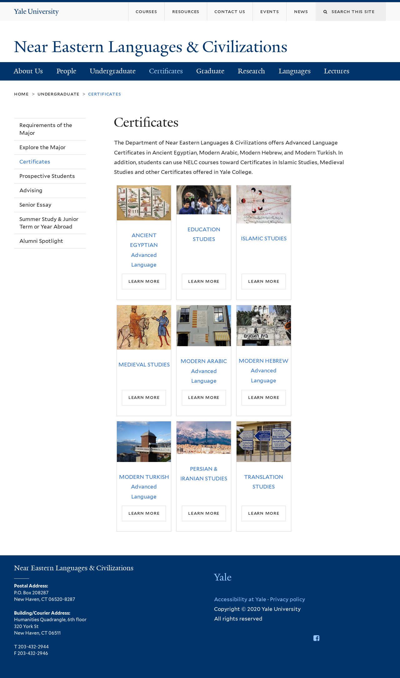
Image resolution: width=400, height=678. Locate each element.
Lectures (336, 71)
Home (21, 94)
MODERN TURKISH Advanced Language (144, 487)
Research (251, 71)
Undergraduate (113, 71)
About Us (28, 71)
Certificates (166, 71)
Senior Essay (35, 205)
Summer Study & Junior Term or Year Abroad (48, 223)
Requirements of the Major (45, 129)
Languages (295, 71)
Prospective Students (47, 176)
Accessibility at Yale (240, 599)
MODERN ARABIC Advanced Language (204, 371)
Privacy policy (287, 599)
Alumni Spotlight (41, 241)
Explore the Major (42, 147)
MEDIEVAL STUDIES (144, 364)
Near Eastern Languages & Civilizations (153, 47)
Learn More (144, 281)
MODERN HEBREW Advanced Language (263, 371)
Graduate (210, 71)
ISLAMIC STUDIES (264, 238)
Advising (30, 190)
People (66, 71)
